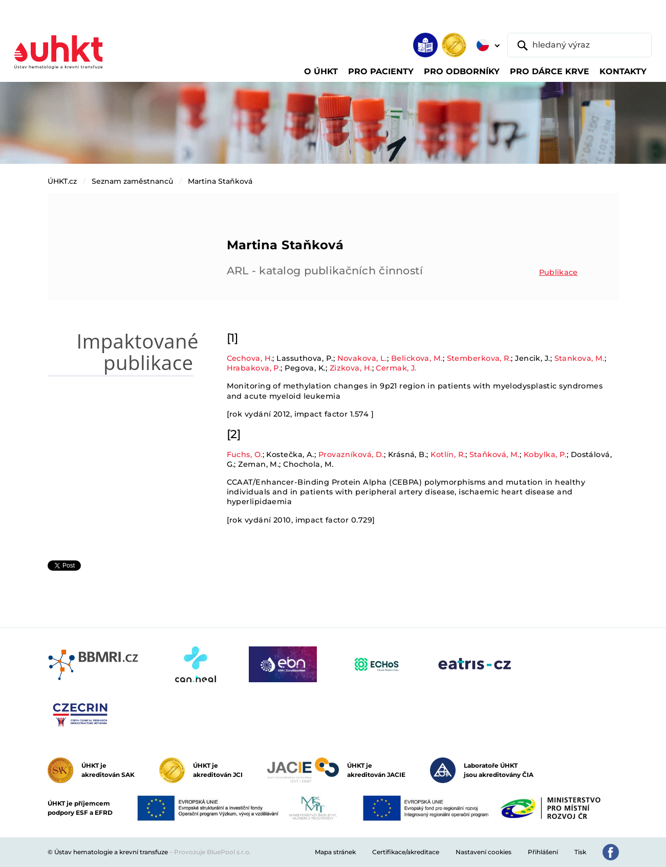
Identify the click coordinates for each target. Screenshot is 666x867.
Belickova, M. (417, 358)
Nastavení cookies (483, 852)
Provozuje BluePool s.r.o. (212, 852)
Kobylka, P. (545, 454)
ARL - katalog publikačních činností (325, 270)
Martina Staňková (220, 181)
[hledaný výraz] (579, 45)
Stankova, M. (579, 358)
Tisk (580, 852)
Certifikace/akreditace (405, 852)
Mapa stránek (335, 852)
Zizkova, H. (351, 368)
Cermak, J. (396, 368)
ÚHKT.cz (62, 181)
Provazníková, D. (351, 454)
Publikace (558, 272)
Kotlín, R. (448, 454)
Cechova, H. (250, 358)
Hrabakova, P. (254, 368)
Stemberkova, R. (479, 358)
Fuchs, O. (245, 454)
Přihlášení (543, 852)
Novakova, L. (362, 358)
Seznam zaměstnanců (132, 181)
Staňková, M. (494, 454)
